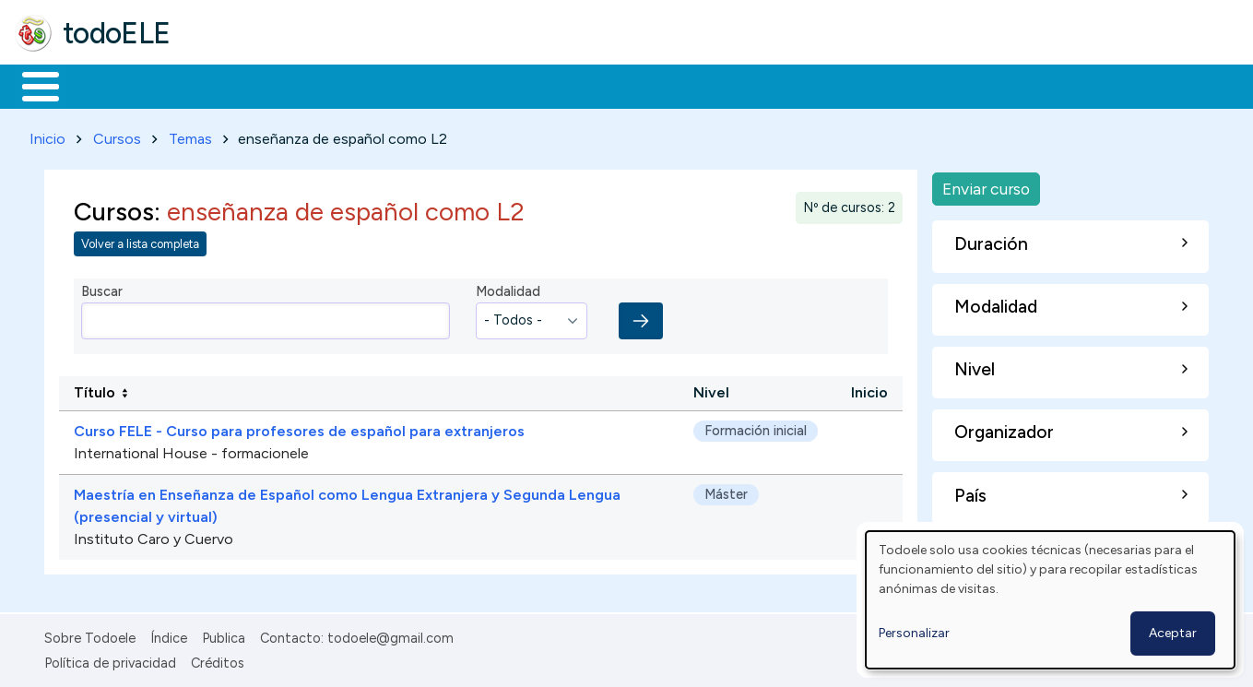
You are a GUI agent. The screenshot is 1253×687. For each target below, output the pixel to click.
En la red (436, 84)
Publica (223, 635)
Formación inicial (755, 428)
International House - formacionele (191, 450)
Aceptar (1173, 633)
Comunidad (674, 84)
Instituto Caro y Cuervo (153, 536)
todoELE (117, 33)
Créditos (217, 659)
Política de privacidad (110, 659)
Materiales (103, 84)
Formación (222, 84)
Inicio (31, 85)
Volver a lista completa (140, 241)
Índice (168, 635)
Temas (190, 135)
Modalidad (508, 288)
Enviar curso (986, 185)
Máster (726, 491)
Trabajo (332, 84)
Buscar (757, 85)
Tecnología (551, 84)
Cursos (117, 135)
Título (94, 389)
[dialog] (1050, 600)
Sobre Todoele (90, 635)
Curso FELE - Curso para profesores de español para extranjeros (299, 428)
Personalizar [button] (914, 633)
